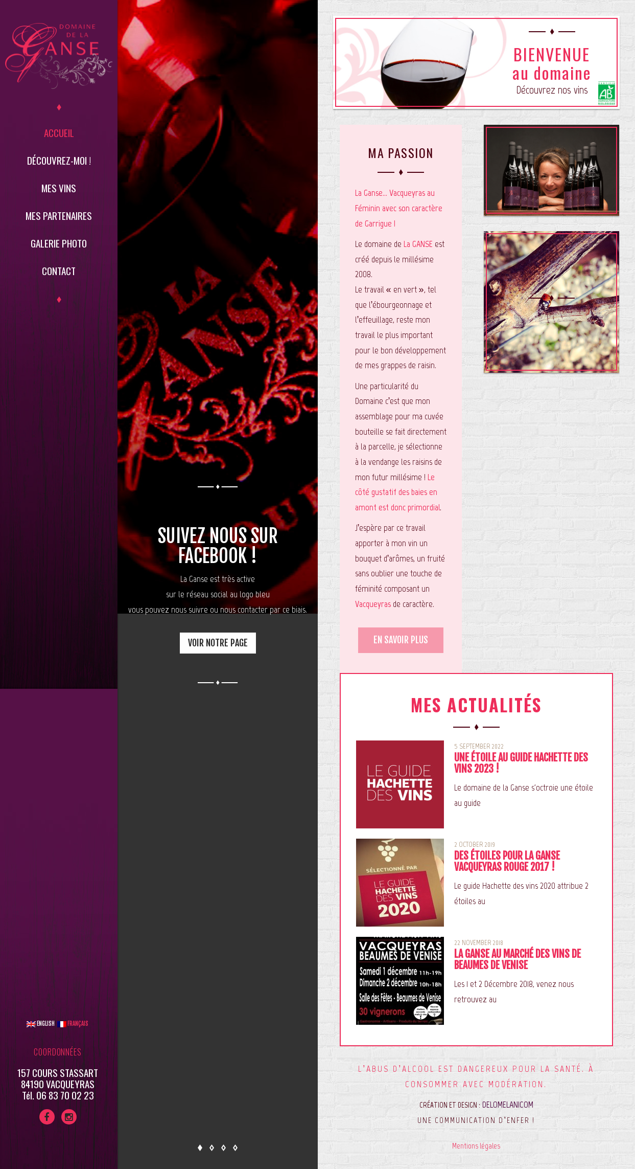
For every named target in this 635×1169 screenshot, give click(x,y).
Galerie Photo (59, 243)
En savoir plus (400, 639)
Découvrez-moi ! (59, 160)
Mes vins (58, 188)
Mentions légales (476, 1146)
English (41, 1024)
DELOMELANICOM (507, 1104)
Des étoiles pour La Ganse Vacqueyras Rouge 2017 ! (507, 861)
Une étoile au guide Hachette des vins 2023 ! (521, 763)
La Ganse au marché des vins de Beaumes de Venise (517, 960)
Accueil (59, 132)
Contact (59, 270)
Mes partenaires (59, 215)
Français (72, 1024)
